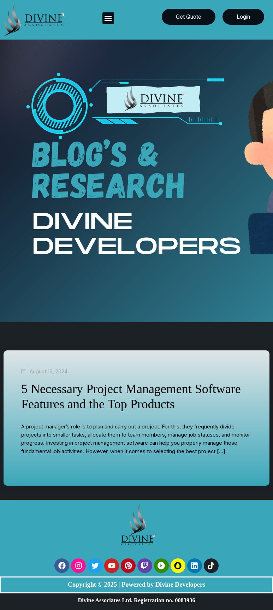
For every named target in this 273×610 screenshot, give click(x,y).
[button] (108, 18)
